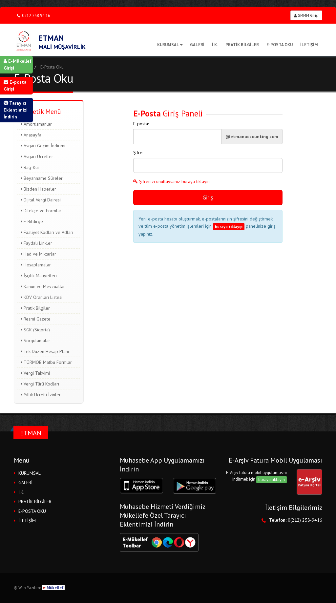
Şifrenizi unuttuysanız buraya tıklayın (171, 181)
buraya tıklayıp (228, 226)
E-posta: (141, 124)
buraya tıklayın (271, 479)
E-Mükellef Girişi (18, 64)
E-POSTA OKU (279, 45)
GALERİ (197, 45)
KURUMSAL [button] (29, 473)
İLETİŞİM (309, 45)
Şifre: (138, 153)
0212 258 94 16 (33, 15)
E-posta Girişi (15, 85)
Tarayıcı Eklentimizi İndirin (16, 110)
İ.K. (215, 45)
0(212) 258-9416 (305, 520)
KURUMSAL (169, 45)
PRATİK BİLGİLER (242, 45)
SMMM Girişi (306, 15)
